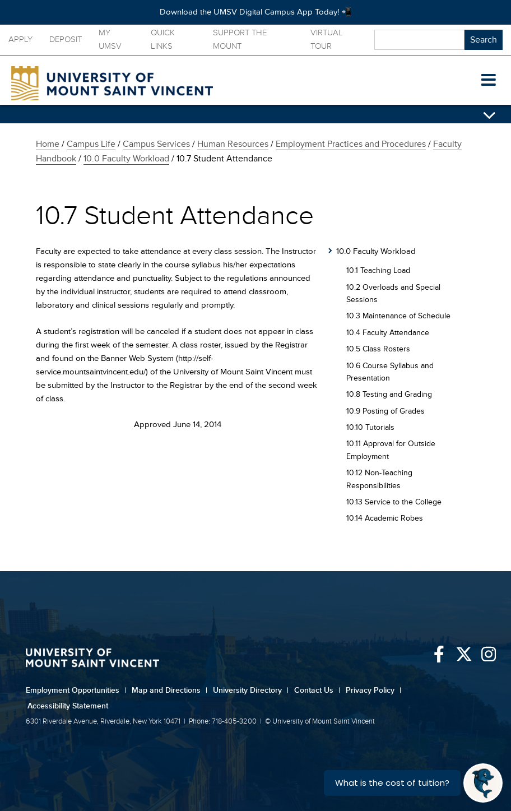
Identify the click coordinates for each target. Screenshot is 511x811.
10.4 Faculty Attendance (387, 332)
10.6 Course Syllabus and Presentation (390, 372)
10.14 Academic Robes (384, 518)
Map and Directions (169, 690)
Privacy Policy (373, 690)
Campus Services (156, 144)
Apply (20, 39)
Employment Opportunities (76, 690)
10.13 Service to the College (394, 502)
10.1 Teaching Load (378, 270)
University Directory (251, 690)
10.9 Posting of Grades (385, 411)
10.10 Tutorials (370, 427)
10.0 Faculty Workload (126, 158)
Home (47, 144)
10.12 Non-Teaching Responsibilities (379, 479)
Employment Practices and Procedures (351, 144)
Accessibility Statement (67, 706)
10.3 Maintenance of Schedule (398, 316)
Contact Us (317, 690)
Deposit (65, 39)
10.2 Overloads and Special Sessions (393, 293)
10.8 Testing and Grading (389, 394)
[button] (488, 80)
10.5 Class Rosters (378, 349)
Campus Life (91, 144)
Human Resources (232, 144)
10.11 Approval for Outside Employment (390, 450)
